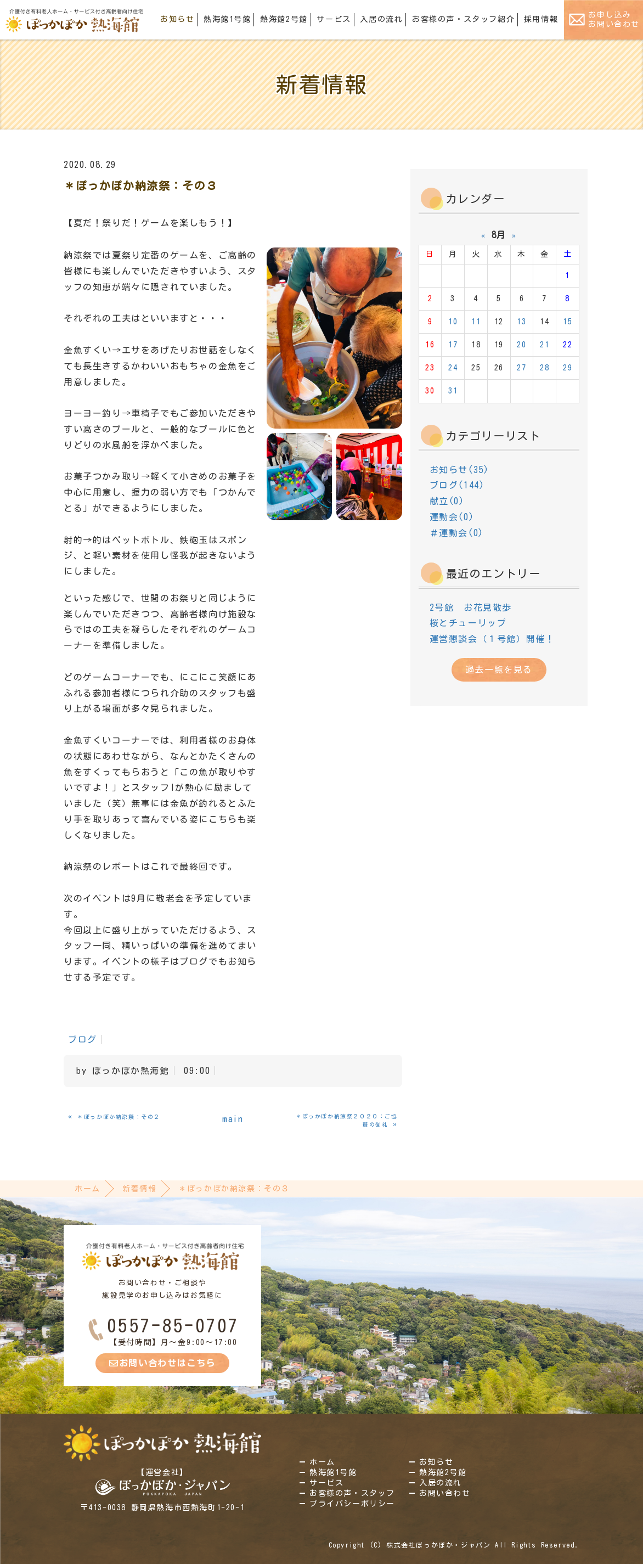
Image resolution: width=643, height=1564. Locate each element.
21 (544, 344)
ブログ (82, 1039)
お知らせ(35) (459, 469)
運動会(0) (452, 517)
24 (453, 368)
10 (453, 321)
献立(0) (447, 501)
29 (567, 368)
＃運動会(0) (457, 532)
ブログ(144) (457, 485)
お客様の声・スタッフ (352, 1493)
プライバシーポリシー (352, 1503)
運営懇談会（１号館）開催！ (492, 638)
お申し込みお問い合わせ (614, 19)
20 (521, 344)
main (232, 1119)
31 (453, 391)
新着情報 (139, 1188)
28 (544, 368)
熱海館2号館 (284, 19)
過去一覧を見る (499, 669)
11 (476, 321)
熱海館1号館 (227, 19)
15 (567, 321)
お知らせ (177, 19)
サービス (334, 19)
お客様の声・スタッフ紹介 (463, 19)
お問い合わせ (445, 1493)
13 (521, 321)
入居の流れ (381, 19)
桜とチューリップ (468, 622)
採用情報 (541, 19)
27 (521, 368)
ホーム (87, 1188)
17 (453, 344)
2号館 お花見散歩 (471, 607)
